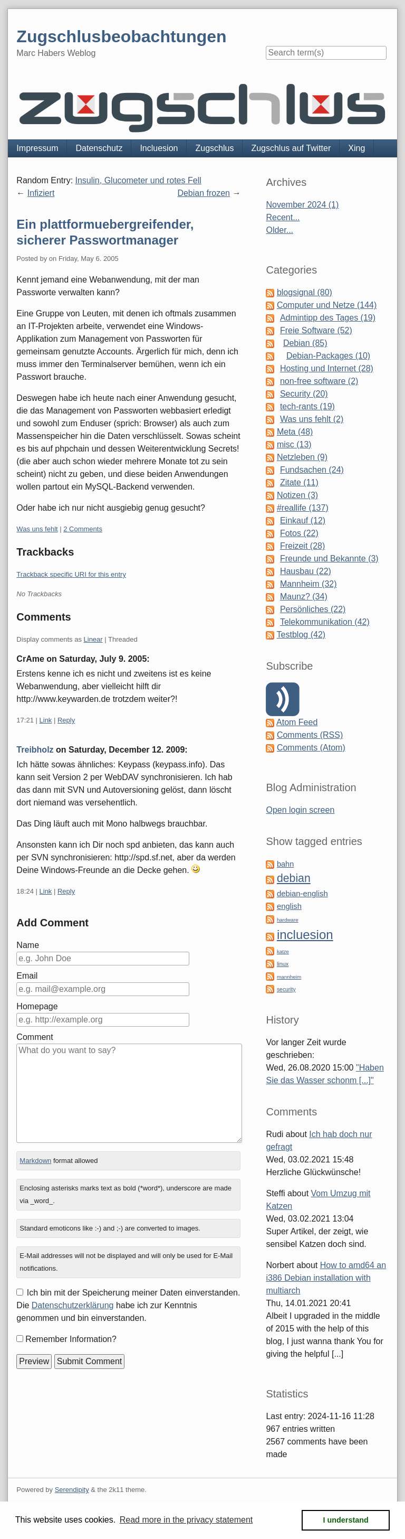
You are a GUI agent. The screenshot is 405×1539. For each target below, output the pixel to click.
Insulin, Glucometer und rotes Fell (138, 180)
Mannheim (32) (308, 583)
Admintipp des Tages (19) (327, 317)
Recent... (283, 217)
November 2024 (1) (302, 204)
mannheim (289, 977)
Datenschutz (98, 148)
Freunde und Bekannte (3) (329, 558)
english (289, 906)
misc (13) (294, 444)
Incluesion (159, 148)
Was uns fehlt (36, 529)
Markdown (35, 1161)
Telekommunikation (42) (325, 621)
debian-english (302, 893)
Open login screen (300, 809)
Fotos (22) (299, 533)
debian (294, 878)
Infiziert (41, 193)
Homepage (36, 1006)
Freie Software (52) (316, 330)
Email (26, 975)
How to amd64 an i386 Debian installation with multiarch (326, 1278)
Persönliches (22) (313, 609)
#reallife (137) (303, 507)
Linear (93, 639)
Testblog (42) (301, 634)
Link (46, 720)
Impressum (37, 148)
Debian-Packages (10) (328, 355)
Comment (34, 1037)
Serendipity (72, 1490)
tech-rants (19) (307, 406)
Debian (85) (305, 343)
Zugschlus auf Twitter (291, 148)
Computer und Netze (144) (327, 305)
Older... (279, 230)
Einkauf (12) (302, 520)
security (286, 989)
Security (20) (304, 393)
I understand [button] (346, 1520)
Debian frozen (203, 193)
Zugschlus (214, 148)
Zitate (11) (299, 482)
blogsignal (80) (304, 292)
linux (282, 964)
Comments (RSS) (310, 734)
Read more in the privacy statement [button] (186, 1519)
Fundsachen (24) (312, 469)
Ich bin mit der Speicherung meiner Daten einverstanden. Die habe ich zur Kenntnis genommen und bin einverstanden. (128, 1305)
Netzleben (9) (302, 457)
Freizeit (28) (302, 545)
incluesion (305, 934)
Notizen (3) (297, 495)
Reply (66, 720)
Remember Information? (71, 1339)
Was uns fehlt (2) (311, 419)
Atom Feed (296, 722)
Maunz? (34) (303, 596)
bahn (285, 864)
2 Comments (82, 529)
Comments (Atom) (311, 747)
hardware (287, 920)
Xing (356, 148)
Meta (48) (295, 431)
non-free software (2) (319, 381)
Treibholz (34, 749)
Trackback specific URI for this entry (71, 574)
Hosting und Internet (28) (326, 368)
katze (283, 951)
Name (27, 945)
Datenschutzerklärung (73, 1305)
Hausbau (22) (305, 571)
